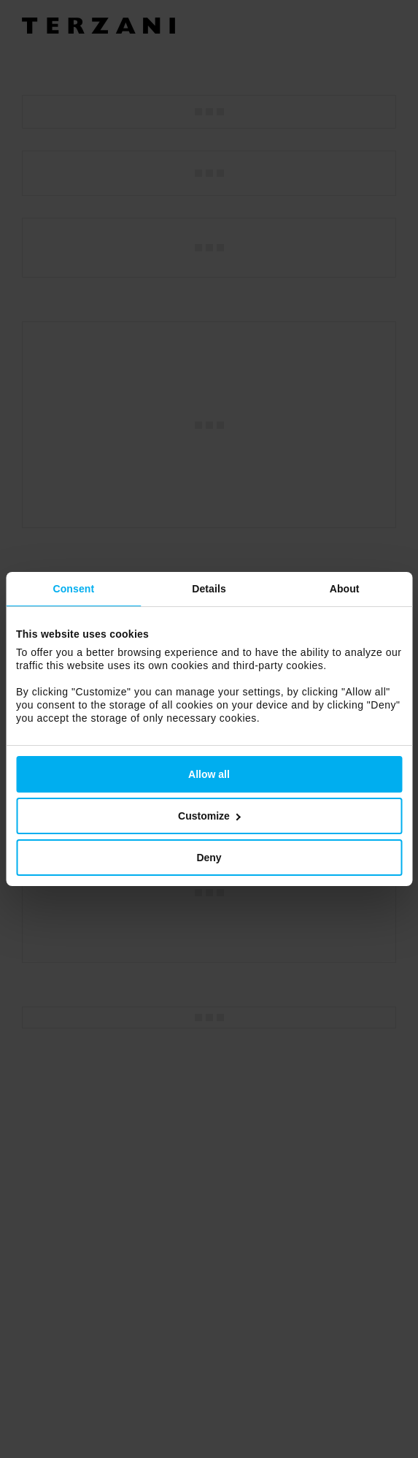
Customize (209, 816)
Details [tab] (209, 589)
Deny (208, 857)
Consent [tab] (73, 589)
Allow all (209, 774)
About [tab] (345, 589)
